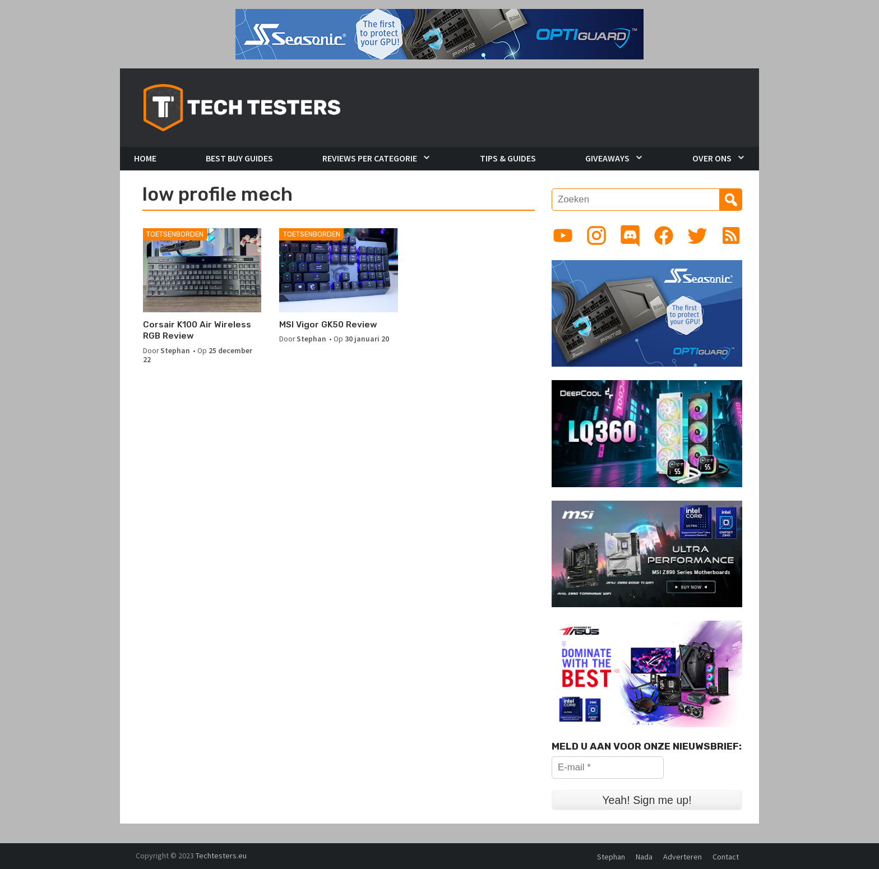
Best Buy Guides (239, 158)
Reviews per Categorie (369, 158)
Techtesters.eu (221, 855)
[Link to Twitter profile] (697, 235)
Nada (644, 857)
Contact (726, 857)
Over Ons (712, 158)
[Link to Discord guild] (630, 235)
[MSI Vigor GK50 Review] (338, 270)
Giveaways (607, 158)
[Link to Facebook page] (664, 235)
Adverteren (682, 857)
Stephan (175, 350)
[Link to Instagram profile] (596, 235)
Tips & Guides (508, 158)
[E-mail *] (608, 767)
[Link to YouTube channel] (563, 235)
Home (145, 158)
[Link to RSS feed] (731, 235)
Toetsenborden (174, 234)
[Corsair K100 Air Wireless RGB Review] (202, 270)
